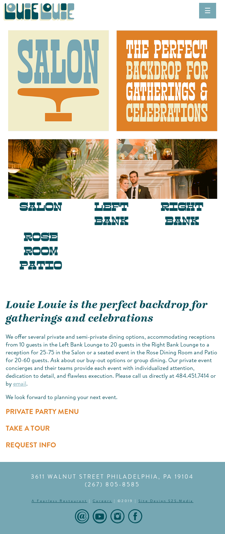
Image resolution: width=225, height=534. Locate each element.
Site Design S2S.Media (165, 500)
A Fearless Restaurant (59, 500)
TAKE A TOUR (28, 428)
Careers (102, 500)
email (19, 383)
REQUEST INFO (31, 444)
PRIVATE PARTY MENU (42, 411)
